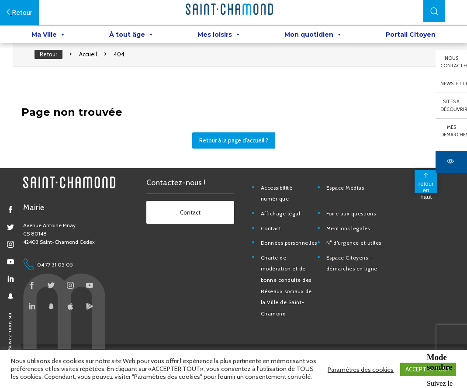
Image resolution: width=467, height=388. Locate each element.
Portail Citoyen (411, 35)
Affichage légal (284, 225)
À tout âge (131, 35)
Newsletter (453, 83)
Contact (274, 239)
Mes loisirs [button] (219, 35)
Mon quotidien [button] (313, 35)
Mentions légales (350, 239)
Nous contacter (453, 62)
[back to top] (421, 193)
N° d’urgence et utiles (355, 254)
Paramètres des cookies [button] (361, 370)
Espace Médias (347, 199)
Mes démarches (453, 131)
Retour (53, 61)
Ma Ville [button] (48, 35)
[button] (434, 11)
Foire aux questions (353, 225)
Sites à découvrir (453, 105)
